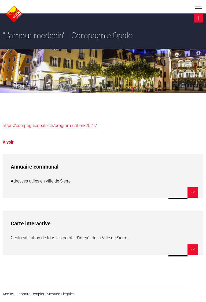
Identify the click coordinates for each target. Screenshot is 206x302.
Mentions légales (61, 294)
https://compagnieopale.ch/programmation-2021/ (50, 125)
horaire (24, 294)
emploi (38, 294)
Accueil (8, 294)
